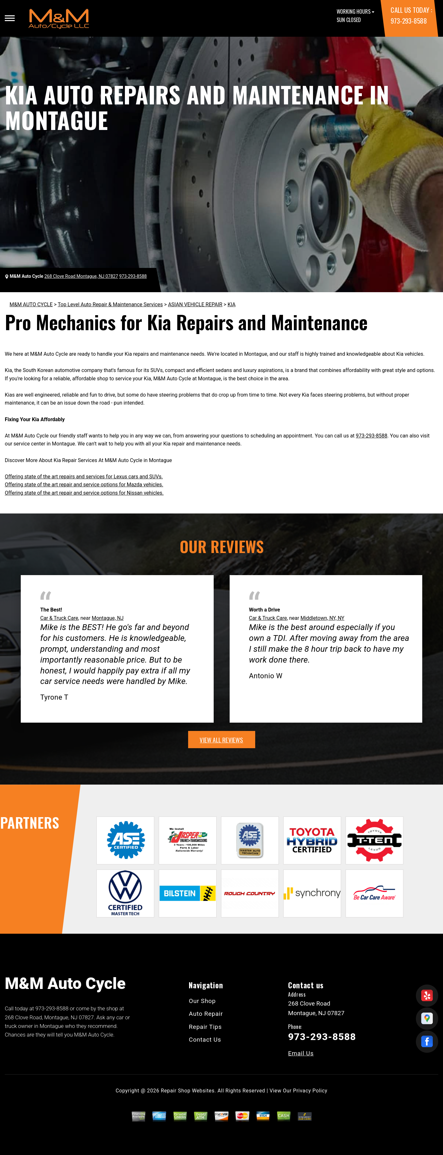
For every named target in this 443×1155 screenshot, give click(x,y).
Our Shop (202, 1001)
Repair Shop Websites (188, 1091)
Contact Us (205, 1039)
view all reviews (221, 739)
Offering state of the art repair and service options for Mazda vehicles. (84, 485)
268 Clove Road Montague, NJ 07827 (81, 276)
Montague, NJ (108, 618)
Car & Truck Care (59, 618)
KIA (231, 304)
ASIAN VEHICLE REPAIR (195, 304)
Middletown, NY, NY (323, 618)
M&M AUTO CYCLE (31, 304)
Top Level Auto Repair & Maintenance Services (110, 304)
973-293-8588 (409, 21)
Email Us (301, 1053)
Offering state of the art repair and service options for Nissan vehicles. (84, 493)
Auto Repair (206, 1013)
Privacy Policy (310, 1091)
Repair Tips (205, 1026)
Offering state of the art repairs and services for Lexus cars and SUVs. (84, 477)
